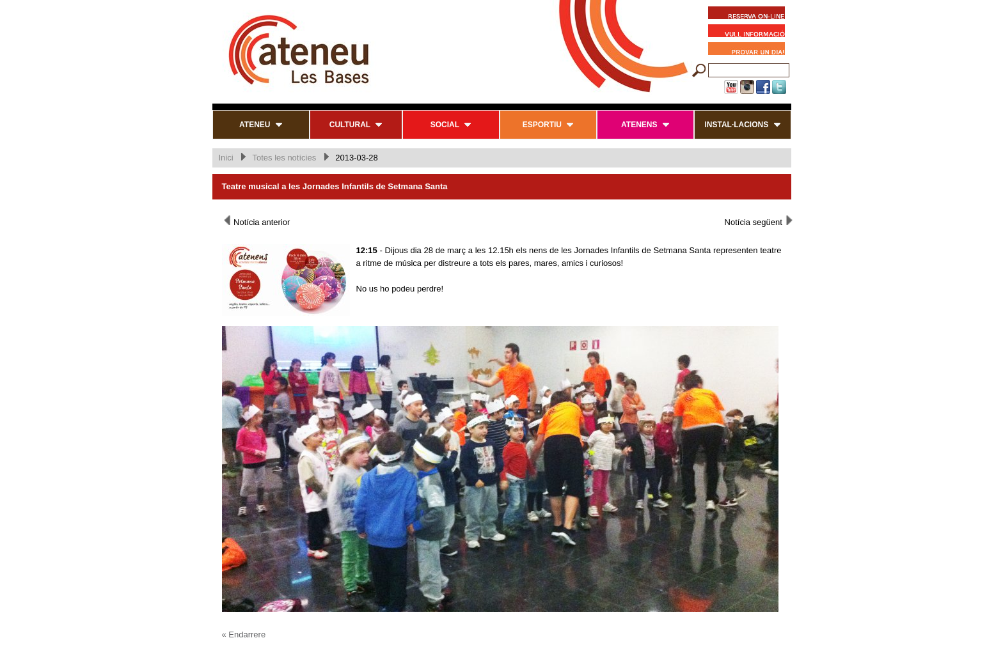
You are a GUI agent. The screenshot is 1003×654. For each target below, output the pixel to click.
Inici (226, 157)
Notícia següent (759, 221)
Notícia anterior (256, 221)
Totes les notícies (284, 157)
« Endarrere (244, 634)
